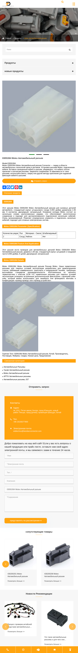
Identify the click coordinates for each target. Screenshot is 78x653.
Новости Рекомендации (39, 593)
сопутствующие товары (39, 532)
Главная (8, 38)
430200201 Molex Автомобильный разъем (18, 575)
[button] (5, 564)
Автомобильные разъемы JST (16, 379)
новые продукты (14, 71)
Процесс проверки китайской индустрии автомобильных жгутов (20, 625)
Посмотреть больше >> (16, 581)
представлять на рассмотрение (25, 520)
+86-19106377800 (20, 422)
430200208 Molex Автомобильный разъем (54, 575)
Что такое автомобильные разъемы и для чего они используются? (55, 638)
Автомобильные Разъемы (14, 367)
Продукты (17, 38)
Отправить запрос (39, 181)
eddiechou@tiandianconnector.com (27, 431)
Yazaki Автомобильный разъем (17, 370)
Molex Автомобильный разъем (35, 38)
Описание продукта (12, 193)
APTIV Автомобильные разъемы (17, 376)
